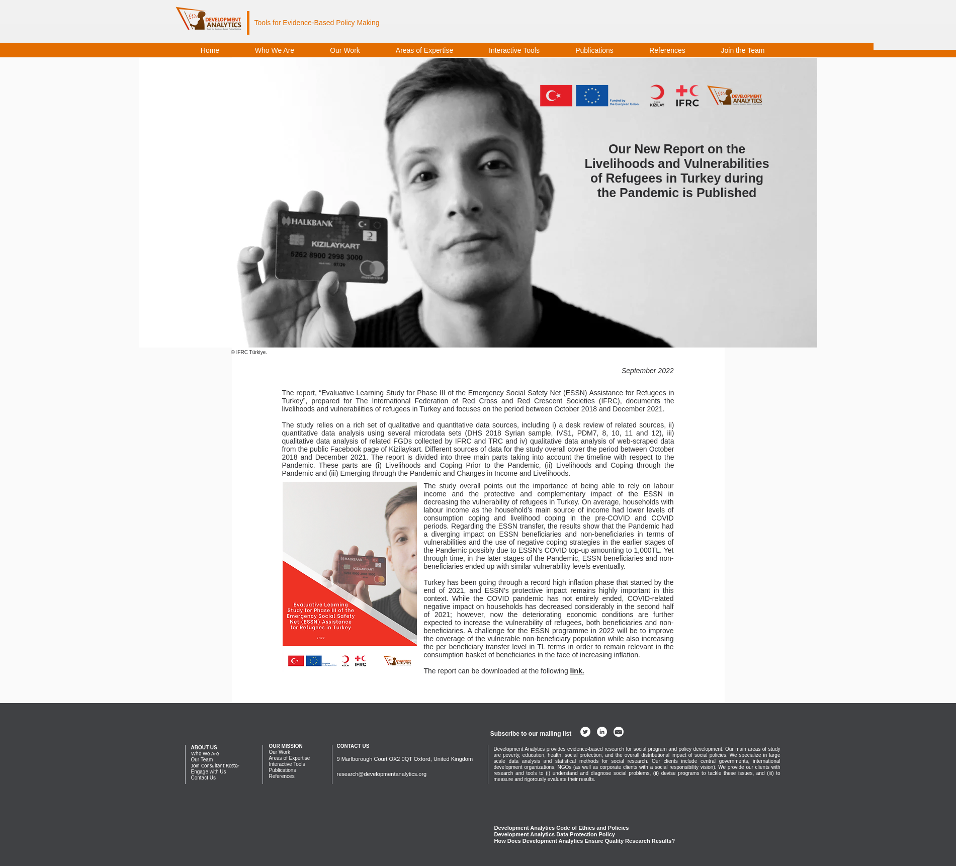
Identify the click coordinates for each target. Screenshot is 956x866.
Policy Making (356, 23)
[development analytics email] (619, 732)
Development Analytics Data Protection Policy (554, 834)
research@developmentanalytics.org (382, 774)
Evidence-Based (308, 23)
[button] (531, 733)
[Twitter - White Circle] (585, 732)
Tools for (268, 23)
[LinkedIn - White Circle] (602, 732)
